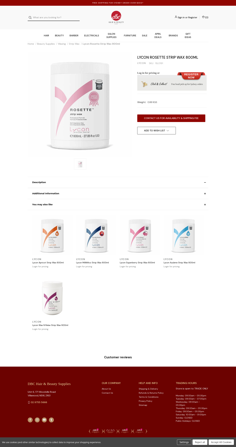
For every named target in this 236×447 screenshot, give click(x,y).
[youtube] (44, 415)
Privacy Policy (145, 397)
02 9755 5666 (39, 398)
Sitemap (143, 401)
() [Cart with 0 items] (205, 15)
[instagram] (37, 415)
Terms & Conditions (148, 393)
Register (192, 15)
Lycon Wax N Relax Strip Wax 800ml (50, 321)
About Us (106, 384)
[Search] (31, 15)
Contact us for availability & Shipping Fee (171, 114)
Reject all (200, 442)
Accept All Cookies (221, 442)
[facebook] (30, 415)
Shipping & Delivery (148, 384)
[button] (118, 178)
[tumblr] (51, 415)
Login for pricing (40, 262)
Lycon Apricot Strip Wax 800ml (48, 258)
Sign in (181, 15)
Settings (184, 442)
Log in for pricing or (148, 68)
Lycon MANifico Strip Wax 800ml (92, 258)
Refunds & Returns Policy (151, 388)
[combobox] (54, 15)
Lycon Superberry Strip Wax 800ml (137, 258)
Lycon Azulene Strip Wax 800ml (179, 258)
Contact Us (107, 388)
